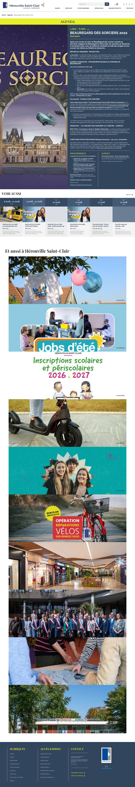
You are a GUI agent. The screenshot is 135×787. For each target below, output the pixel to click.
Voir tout (129, 194)
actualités (13, 770)
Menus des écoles (45, 764)
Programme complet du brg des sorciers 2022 (81, 184)
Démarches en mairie (45, 753)
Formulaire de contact (78, 772)
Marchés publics (44, 767)
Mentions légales (14, 764)
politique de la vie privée (16, 777)
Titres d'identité (44, 757)
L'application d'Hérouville (47, 777)
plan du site (13, 774)
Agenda (9, 15)
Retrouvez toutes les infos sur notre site (109, 148)
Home (4, 15)
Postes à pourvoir (14, 767)
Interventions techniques (47, 770)
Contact (12, 757)
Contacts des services (78, 775)
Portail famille (44, 760)
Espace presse (13, 760)
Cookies (12, 780)
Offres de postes (45, 774)
